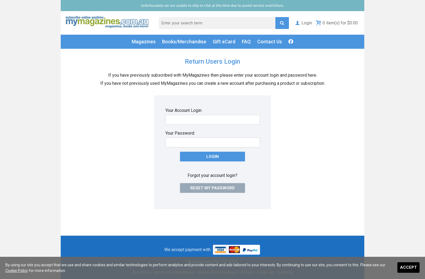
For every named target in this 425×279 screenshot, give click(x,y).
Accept (408, 267)
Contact (269, 42)
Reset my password (212, 188)
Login (303, 22)
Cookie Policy (16, 270)
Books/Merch (184, 42)
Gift (224, 42)
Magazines (144, 41)
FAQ (246, 41)
